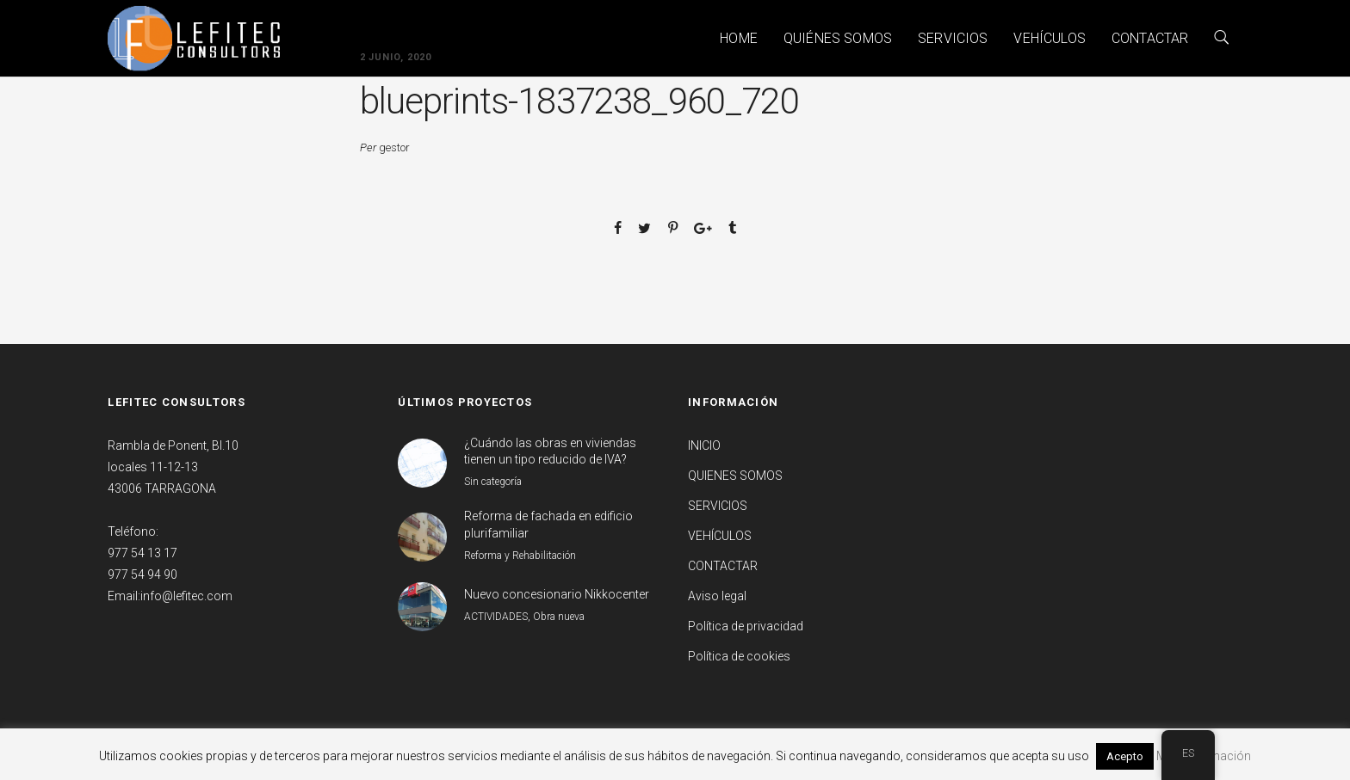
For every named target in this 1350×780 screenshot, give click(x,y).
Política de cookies (739, 656)
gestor (394, 147)
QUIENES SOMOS (735, 475)
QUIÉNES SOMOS (837, 38)
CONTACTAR (1150, 38)
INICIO (704, 445)
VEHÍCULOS (1049, 38)
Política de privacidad (745, 626)
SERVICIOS (953, 38)
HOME (739, 38)
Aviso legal (717, 596)
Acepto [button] (1124, 756)
